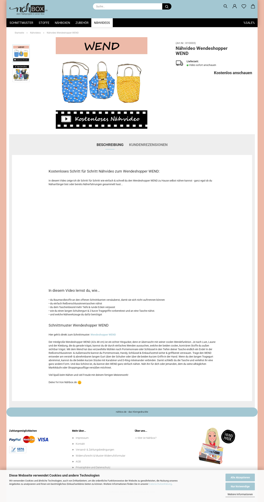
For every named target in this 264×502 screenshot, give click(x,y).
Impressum (82, 437)
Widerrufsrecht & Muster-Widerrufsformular (100, 455)
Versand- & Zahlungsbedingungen (95, 449)
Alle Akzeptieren (240, 477)
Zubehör (82, 23)
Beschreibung (110, 144)
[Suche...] (166, 6)
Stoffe (44, 23)
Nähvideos (102, 23)
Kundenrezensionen (148, 144)
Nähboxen (62, 23)
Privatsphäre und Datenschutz (93, 467)
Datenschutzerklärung (160, 484)
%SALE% (249, 23)
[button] (234, 6)
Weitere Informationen (240, 494)
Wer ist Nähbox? (147, 437)
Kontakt (80, 443)
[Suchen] (225, 6)
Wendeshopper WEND (103, 334)
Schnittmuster (21, 23)
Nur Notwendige (240, 486)
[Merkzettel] (243, 6)
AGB (78, 461)
